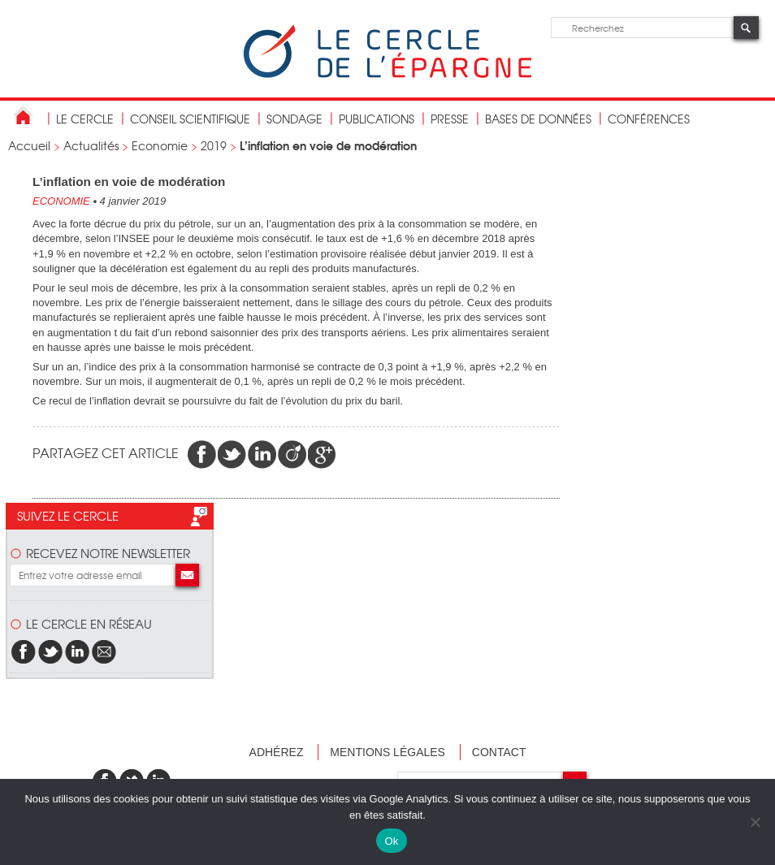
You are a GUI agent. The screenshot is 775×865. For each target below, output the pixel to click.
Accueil (29, 145)
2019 (214, 145)
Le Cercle (85, 118)
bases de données (538, 118)
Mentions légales (387, 752)
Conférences (649, 118)
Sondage (294, 118)
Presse (450, 118)
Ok (391, 841)
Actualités (91, 145)
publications (376, 118)
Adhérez (276, 752)
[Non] (755, 822)
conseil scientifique (190, 118)
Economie (160, 145)
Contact (499, 752)
